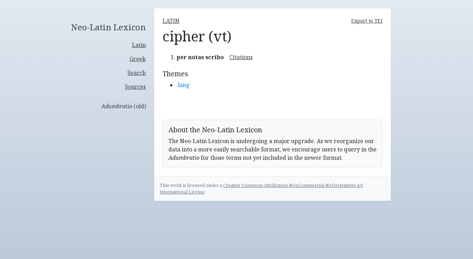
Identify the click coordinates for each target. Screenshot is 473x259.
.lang (183, 85)
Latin (139, 45)
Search (136, 73)
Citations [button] (241, 57)
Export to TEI (367, 20)
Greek (137, 59)
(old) (123, 106)
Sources (135, 87)
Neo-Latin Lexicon (108, 27)
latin (171, 21)
